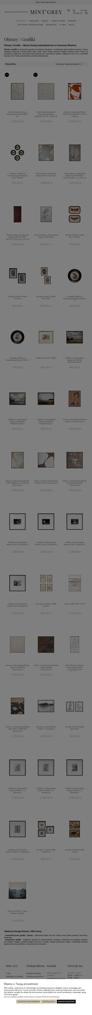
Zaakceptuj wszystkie (66, 1002)
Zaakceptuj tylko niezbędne (28, 1002)
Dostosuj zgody (49, 1002)
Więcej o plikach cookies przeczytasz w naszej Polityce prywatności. (32, 996)
